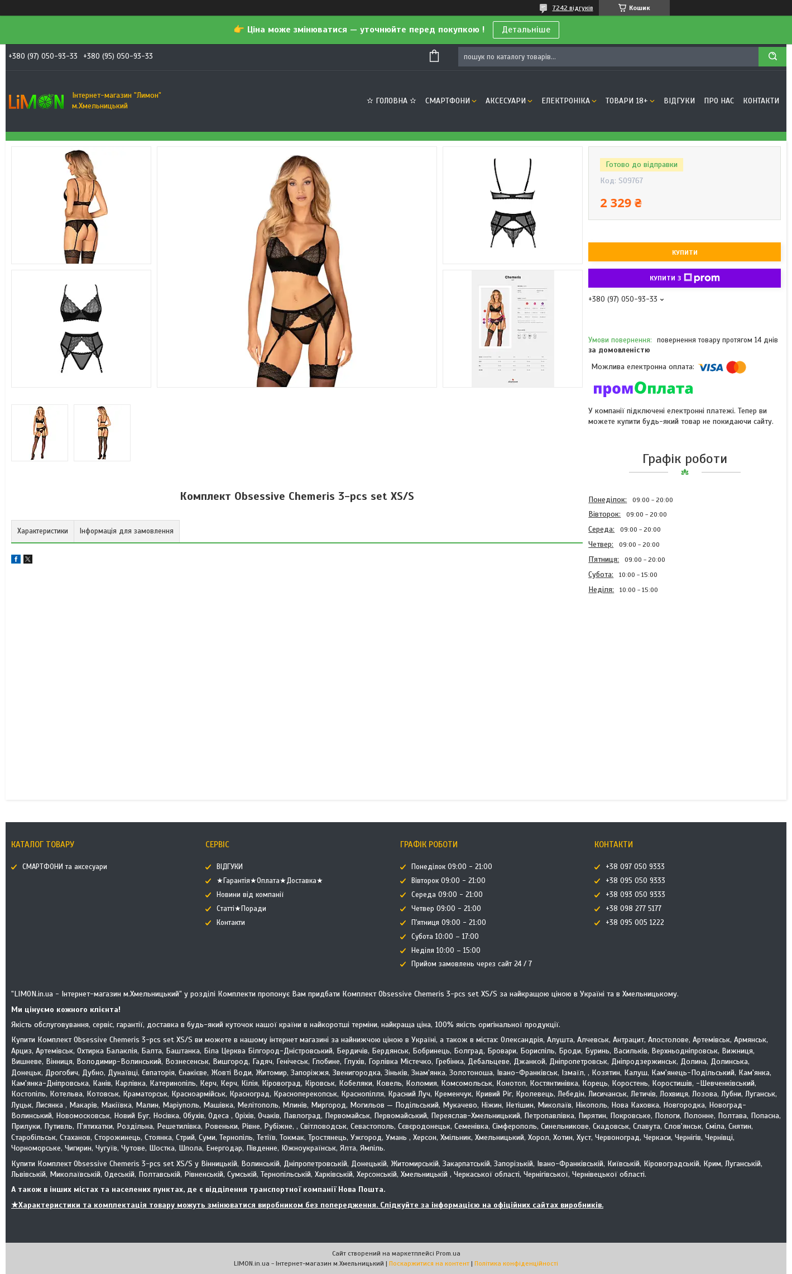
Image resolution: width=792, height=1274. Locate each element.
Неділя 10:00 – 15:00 (446, 950)
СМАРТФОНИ (447, 101)
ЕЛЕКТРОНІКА (565, 101)
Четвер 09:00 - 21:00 (446, 908)
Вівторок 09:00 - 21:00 (448, 880)
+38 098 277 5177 (633, 908)
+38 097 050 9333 (635, 866)
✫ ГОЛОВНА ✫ (391, 101)
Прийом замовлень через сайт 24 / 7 (471, 964)
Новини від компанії (250, 894)
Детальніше (526, 29)
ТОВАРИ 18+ (627, 101)
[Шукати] (772, 56)
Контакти (761, 101)
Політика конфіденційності (516, 1263)
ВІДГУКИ (679, 101)
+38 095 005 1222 (635, 922)
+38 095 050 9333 (635, 880)
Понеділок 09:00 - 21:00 (451, 866)
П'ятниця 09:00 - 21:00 (448, 922)
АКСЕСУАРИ (506, 101)
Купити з (685, 278)
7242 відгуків (573, 8)
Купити (685, 252)
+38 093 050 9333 (635, 894)
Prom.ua (448, 1253)
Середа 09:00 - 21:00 (447, 894)
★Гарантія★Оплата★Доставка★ (270, 880)
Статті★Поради (241, 908)
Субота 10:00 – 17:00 (445, 936)
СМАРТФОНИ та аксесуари (64, 866)
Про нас (719, 101)
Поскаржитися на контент (429, 1263)
